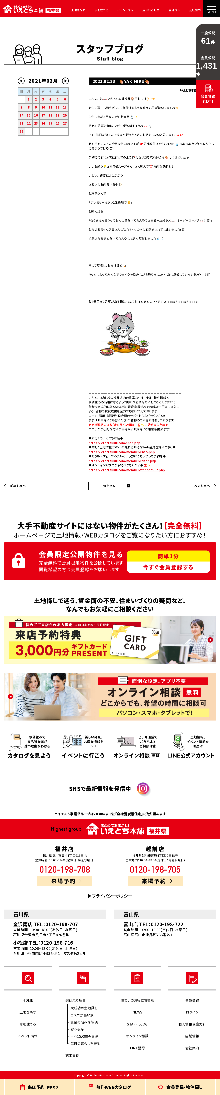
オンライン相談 (137, 1035)
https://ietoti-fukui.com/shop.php (114, 443)
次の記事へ (202, 486)
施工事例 (72, 1055)
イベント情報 (125, 10)
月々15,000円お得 (84, 1036)
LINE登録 (137, 1047)
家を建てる (101, 10)
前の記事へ (18, 486)
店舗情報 (174, 10)
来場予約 (66, 881)
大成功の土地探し (84, 1007)
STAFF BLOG (137, 1024)
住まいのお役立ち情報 (137, 1000)
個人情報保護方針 (192, 1024)
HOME (28, 1000)
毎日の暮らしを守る (85, 1043)
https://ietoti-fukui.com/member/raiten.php (122, 461)
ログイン (192, 1011)
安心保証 (77, 1029)
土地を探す (78, 10)
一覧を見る (107, 486)
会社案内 (195, 10)
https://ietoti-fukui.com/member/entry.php (122, 452)
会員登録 (192, 1000)
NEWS (137, 1011)
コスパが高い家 (82, 1015)
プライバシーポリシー (112, 896)
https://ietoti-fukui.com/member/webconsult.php (127, 470)
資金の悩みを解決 (84, 1022)
